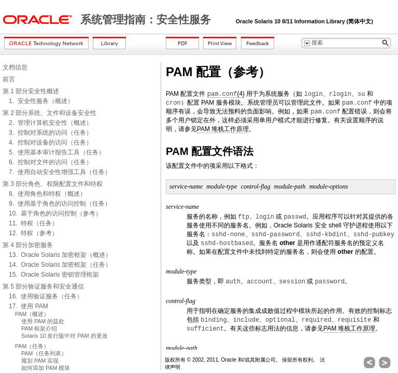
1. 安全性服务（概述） (41, 101)
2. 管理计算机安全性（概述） (50, 122)
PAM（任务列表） (44, 353)
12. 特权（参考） (33, 233)
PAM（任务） (32, 346)
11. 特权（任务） (33, 223)
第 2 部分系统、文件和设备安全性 (49, 113)
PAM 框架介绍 (39, 328)
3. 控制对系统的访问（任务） (50, 132)
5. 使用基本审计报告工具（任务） (57, 152)
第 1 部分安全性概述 (31, 91)
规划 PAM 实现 (40, 360)
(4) (226, 94)
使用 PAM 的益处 (42, 321)
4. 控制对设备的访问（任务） (50, 142)
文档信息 (15, 67)
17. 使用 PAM (28, 306)
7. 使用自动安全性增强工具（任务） (60, 172)
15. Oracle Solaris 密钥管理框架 (54, 274)
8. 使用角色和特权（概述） (47, 193)
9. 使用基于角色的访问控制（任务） (60, 203)
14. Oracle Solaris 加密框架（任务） (60, 264)
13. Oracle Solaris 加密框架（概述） (60, 255)
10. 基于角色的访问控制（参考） (55, 213)
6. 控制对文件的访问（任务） (50, 162)
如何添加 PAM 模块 (45, 368)
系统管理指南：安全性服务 (147, 19)
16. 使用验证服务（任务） (46, 296)
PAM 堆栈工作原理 (223, 129)
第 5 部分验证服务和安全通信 (43, 286)
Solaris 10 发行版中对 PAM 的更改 (64, 336)
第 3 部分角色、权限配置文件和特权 (53, 184)
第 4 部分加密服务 (28, 245)
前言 (9, 79)
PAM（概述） (32, 314)
